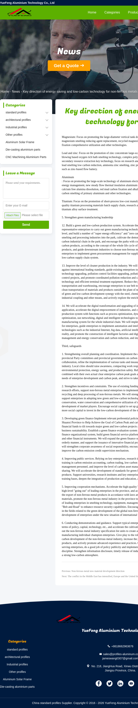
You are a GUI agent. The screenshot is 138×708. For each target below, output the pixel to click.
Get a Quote (66, 65)
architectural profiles (18, 119)
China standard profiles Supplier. (52, 703)
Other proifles (14, 134)
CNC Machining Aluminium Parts (26, 157)
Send (26, 224)
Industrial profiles (16, 127)
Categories (112, 12)
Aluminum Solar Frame (20, 142)
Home (92, 12)
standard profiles (16, 112)
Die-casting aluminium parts (23, 149)
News (16, 91)
